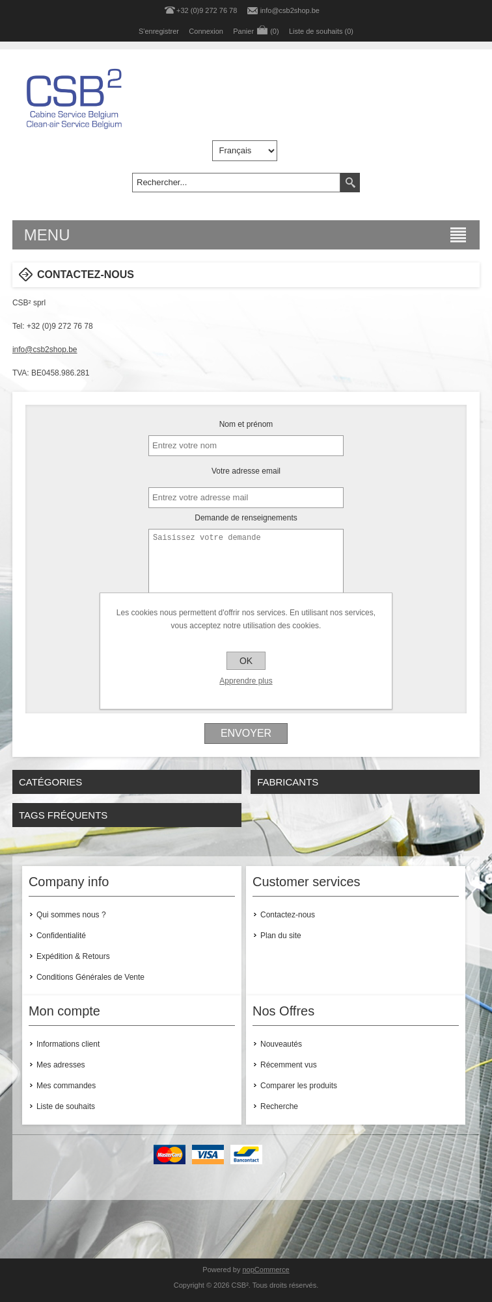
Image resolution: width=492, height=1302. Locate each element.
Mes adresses (60, 1064)
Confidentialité (61, 935)
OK (246, 661)
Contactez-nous (287, 914)
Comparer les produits (298, 1085)
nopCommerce (266, 1269)
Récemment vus (288, 1064)
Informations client (68, 1044)
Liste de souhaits (65, 1106)
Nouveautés (281, 1044)
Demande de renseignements (246, 517)
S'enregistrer (159, 31)
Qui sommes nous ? (71, 914)
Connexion (206, 31)
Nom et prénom (246, 424)
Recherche (279, 1106)
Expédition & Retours (73, 956)
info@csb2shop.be (290, 10)
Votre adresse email (246, 471)
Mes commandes (66, 1085)
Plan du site (280, 935)
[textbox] (236, 182)
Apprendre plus (245, 680)
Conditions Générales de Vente (90, 977)
